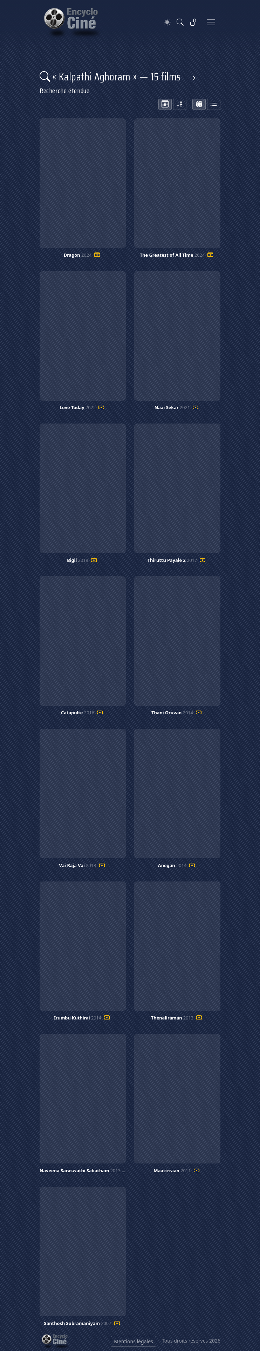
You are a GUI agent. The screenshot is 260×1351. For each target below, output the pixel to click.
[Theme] (167, 22)
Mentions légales (133, 1341)
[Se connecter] (193, 22)
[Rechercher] (180, 22)
